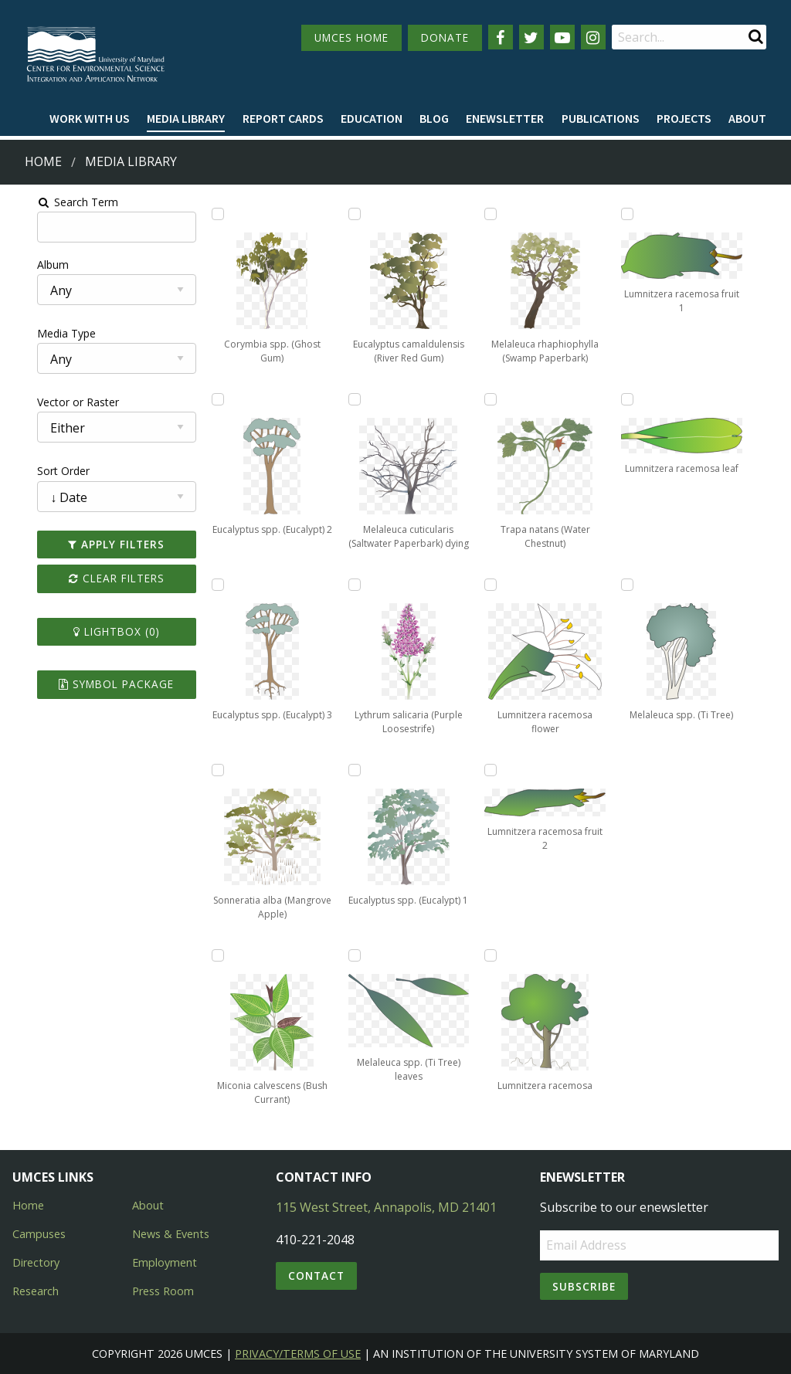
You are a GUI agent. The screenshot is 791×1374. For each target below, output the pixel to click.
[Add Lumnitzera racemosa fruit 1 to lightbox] (644, 214)
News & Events (170, 1233)
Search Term (50, 202)
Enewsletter (505, 118)
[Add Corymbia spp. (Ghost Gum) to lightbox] (202, 214)
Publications (601, 118)
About (747, 118)
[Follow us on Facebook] (500, 37)
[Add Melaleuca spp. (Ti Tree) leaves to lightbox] (350, 955)
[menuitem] (89, 119)
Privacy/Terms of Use (298, 1353)
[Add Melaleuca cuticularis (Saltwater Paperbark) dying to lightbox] (350, 399)
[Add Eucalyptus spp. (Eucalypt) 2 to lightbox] (202, 399)
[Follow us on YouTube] (562, 37)
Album (26, 264)
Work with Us (89, 118)
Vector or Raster (51, 402)
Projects (684, 118)
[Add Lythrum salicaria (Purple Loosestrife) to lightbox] (350, 584)
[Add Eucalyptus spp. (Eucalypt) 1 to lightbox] (350, 770)
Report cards (283, 118)
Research (35, 1291)
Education (371, 118)
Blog (434, 118)
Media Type (39, 333)
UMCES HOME (351, 37)
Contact (316, 1275)
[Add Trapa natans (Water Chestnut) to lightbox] (497, 399)
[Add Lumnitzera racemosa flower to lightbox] (497, 584)
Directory (35, 1262)
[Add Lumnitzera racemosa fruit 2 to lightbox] (497, 770)
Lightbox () (95, 631)
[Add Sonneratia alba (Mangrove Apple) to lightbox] (202, 770)
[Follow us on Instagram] (593, 37)
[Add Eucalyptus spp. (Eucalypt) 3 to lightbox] (202, 584)
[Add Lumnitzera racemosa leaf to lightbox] (644, 399)
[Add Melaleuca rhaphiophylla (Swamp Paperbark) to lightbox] (497, 214)
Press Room (163, 1291)
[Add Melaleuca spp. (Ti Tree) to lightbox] (644, 584)
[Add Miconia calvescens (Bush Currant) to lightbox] (202, 955)
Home (43, 161)
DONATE (445, 37)
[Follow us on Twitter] (531, 37)
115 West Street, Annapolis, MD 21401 (386, 1207)
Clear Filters (95, 578)
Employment (164, 1262)
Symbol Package (95, 684)
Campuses (39, 1233)
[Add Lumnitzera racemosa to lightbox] (497, 955)
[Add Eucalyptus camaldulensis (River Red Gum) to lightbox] (350, 214)
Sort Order (36, 470)
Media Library (186, 118)
